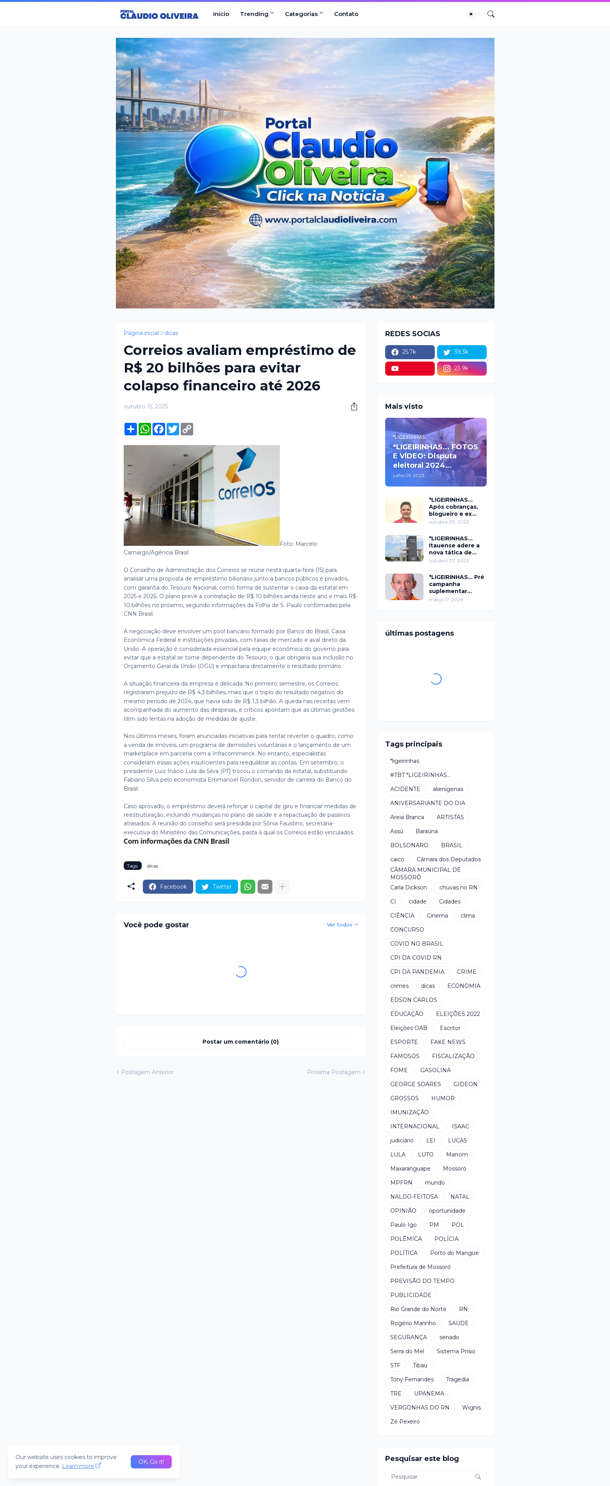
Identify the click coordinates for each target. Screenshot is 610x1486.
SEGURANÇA (408, 1337)
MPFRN (401, 1182)
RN (463, 1309)
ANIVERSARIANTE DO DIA (427, 803)
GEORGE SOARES (415, 1084)
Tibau (420, 1365)
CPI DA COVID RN (416, 957)
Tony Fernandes (412, 1379)
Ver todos (339, 924)
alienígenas (448, 789)
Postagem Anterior (147, 1072)
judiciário (402, 1140)
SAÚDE (458, 1323)
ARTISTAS (450, 817)
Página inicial (141, 333)
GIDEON (465, 1084)
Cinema (437, 915)
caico (397, 859)
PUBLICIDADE (411, 1295)
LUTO (426, 1154)
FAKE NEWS (448, 1042)
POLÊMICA (406, 1238)
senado (449, 1337)
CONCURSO (407, 929)
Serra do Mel (407, 1351)
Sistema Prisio (456, 1351)
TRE (396, 1393)
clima (468, 915)
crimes (399, 985)
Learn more (78, 1466)
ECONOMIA (463, 985)
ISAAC (460, 1126)
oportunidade (447, 1210)
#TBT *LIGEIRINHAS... (420, 775)
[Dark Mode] (473, 14)
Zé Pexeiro (405, 1421)
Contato (346, 14)
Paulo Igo (403, 1224)
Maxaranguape (410, 1168)
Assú (396, 831)
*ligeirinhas (404, 760)
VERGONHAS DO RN (420, 1407)
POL (458, 1224)
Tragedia (457, 1379)
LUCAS (457, 1140)
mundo (435, 1182)
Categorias (301, 14)
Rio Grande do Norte (418, 1309)
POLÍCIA (446, 1238)
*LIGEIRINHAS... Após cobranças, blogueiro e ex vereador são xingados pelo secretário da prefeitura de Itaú (455, 507)
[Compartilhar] (351, 406)
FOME (399, 1070)
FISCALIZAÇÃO (453, 1056)
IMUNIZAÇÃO (409, 1112)
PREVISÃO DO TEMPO (422, 1281)
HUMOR (443, 1098)
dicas (171, 333)
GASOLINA (435, 1070)
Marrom (457, 1154)
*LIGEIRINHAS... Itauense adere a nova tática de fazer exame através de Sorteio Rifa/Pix (456, 545)
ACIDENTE (405, 789)
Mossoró (454, 1168)
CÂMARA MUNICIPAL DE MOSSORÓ (425, 874)
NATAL (460, 1196)
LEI (431, 1140)
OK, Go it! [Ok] (151, 1461)
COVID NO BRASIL (416, 943)
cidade (418, 901)
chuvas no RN (458, 887)
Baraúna (427, 831)
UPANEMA (429, 1393)
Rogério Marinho (413, 1323)
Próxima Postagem (334, 1072)
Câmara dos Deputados (449, 859)
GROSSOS (404, 1098)
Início (221, 14)
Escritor (450, 1028)
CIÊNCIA (402, 915)
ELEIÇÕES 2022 (458, 1013)
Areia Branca (407, 817)
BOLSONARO (409, 845)
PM (434, 1224)
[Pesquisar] (487, 14)
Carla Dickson (408, 887)
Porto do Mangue (454, 1252)
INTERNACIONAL (414, 1126)
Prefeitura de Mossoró (420, 1266)
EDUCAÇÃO (406, 1013)
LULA (397, 1154)
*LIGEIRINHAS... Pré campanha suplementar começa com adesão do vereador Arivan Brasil (456, 584)
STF (395, 1365)
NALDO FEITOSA (414, 1196)
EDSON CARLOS (413, 999)
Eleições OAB (408, 1028)
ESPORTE (404, 1042)
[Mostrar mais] (282, 887)
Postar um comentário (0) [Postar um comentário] (241, 1041)
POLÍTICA (404, 1252)
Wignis (471, 1407)
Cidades (450, 901)
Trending (254, 14)
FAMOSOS (405, 1056)
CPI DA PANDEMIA (417, 971)
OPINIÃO (403, 1210)
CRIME (467, 971)
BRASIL (451, 845)
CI (393, 901)
